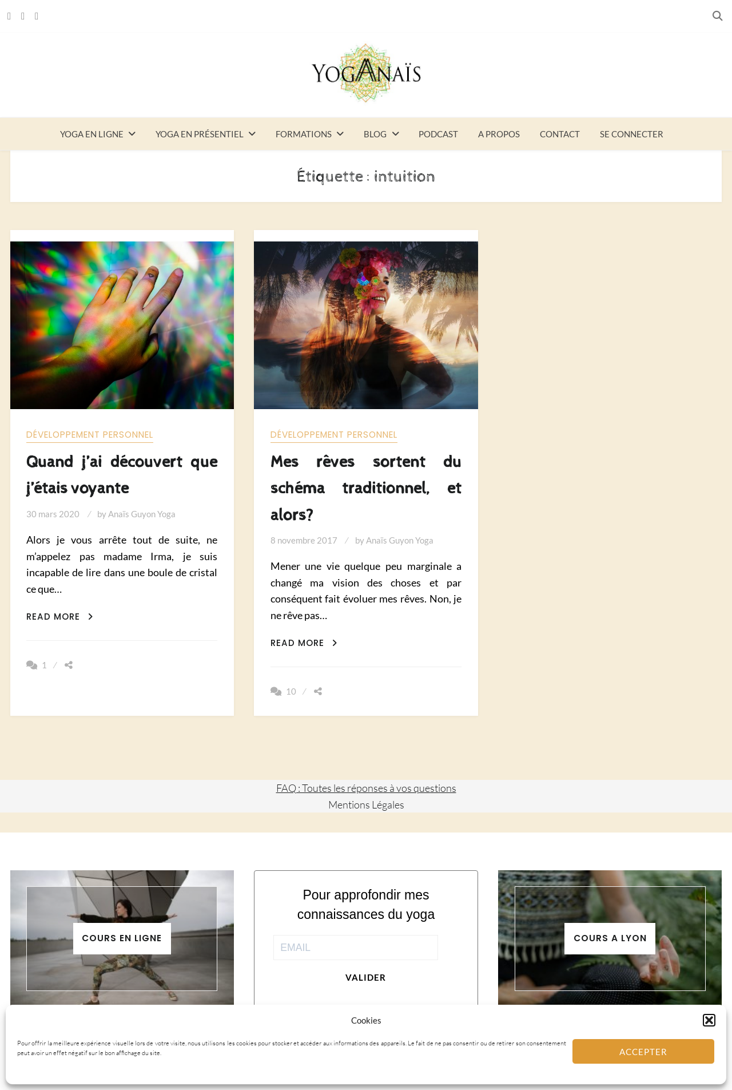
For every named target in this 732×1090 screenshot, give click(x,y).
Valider (365, 977)
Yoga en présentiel (200, 134)
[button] (709, 1020)
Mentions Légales (366, 804)
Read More (59, 617)
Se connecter (631, 134)
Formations (304, 134)
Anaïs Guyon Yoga (142, 514)
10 (291, 691)
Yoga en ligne (92, 134)
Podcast (438, 134)
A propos (499, 134)
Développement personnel (89, 435)
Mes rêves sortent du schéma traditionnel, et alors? (366, 488)
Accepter (643, 1052)
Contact (560, 134)
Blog (375, 134)
